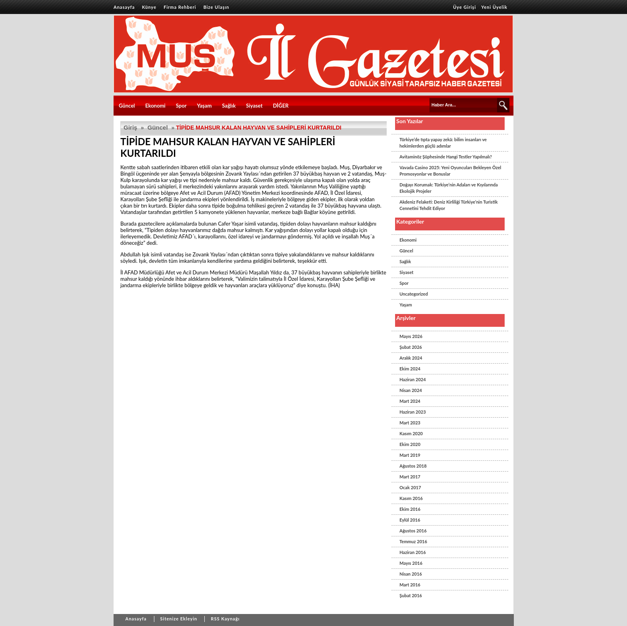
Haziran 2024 (412, 379)
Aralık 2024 (410, 357)
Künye (149, 7)
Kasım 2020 (411, 433)
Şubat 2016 (410, 595)
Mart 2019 (409, 455)
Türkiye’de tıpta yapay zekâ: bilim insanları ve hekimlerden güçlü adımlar (443, 142)
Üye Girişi (464, 7)
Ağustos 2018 (413, 465)
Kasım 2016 (411, 498)
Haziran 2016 (412, 552)
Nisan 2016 (410, 573)
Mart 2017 (409, 476)
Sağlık (229, 105)
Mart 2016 (409, 584)
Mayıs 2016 (410, 563)
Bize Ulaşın (217, 7)
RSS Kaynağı (225, 618)
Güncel (127, 105)
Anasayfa (124, 7)
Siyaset (254, 105)
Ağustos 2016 (413, 530)
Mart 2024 (409, 401)
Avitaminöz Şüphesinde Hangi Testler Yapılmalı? (445, 156)
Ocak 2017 (410, 487)
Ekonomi (155, 105)
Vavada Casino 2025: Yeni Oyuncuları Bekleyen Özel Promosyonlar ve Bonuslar (450, 170)
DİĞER (280, 105)
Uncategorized (413, 293)
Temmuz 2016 (413, 541)
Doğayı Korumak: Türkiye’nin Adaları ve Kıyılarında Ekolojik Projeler (448, 188)
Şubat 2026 (410, 347)
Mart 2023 (409, 422)
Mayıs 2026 (410, 336)
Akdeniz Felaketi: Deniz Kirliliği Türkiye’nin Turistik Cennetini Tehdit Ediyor (448, 205)
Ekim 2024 (409, 368)
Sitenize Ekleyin (179, 618)
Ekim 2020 (409, 444)
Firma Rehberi (180, 7)
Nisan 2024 (410, 390)
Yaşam (204, 105)
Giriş (130, 127)
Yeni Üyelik (494, 7)
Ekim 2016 (409, 509)
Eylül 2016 (409, 519)
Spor (181, 105)
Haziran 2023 (412, 411)
